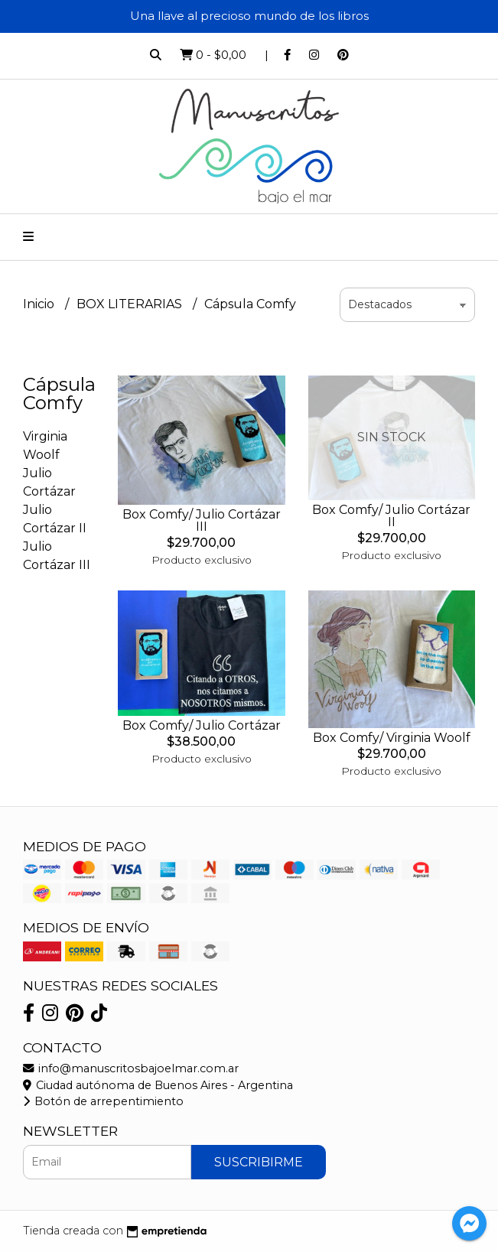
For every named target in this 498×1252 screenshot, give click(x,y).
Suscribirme (258, 1162)
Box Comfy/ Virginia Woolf (391, 737)
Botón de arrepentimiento (103, 1101)
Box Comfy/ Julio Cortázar (201, 725)
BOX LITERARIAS (130, 304)
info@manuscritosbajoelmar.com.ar (131, 1068)
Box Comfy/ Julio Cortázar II (391, 515)
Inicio (40, 304)
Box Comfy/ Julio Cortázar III (201, 520)
